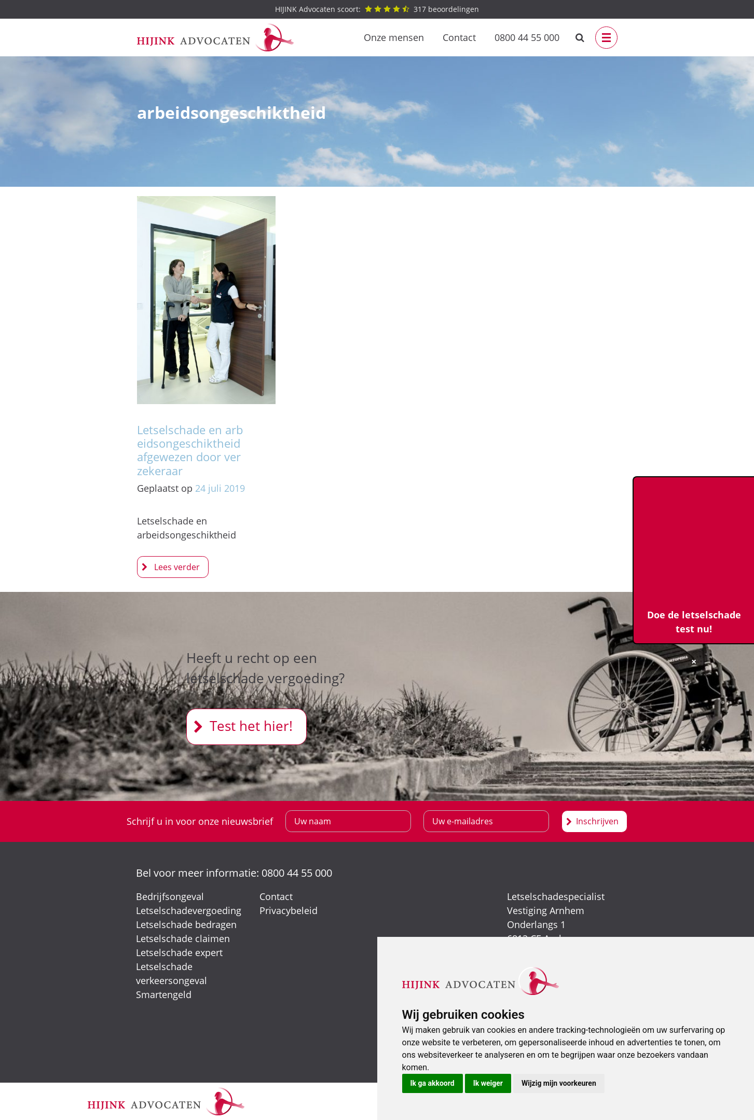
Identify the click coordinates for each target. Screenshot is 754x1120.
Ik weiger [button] (488, 1083)
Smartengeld (163, 994)
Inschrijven (597, 821)
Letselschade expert (179, 952)
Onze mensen (394, 37)
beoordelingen (377, 9)
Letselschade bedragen (186, 924)
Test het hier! (251, 725)
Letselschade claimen (183, 938)
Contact (459, 37)
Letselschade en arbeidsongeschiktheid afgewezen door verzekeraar (190, 450)
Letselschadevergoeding (188, 910)
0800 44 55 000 (527, 37)
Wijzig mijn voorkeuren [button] (559, 1083)
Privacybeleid (288, 910)
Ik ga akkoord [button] (432, 1083)
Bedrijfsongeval (170, 896)
